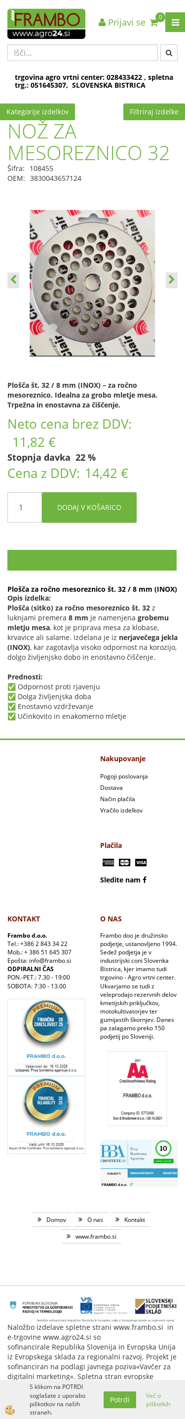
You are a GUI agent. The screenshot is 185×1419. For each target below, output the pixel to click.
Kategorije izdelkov (37, 111)
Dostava (111, 787)
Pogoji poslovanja (124, 776)
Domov (56, 1220)
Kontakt (134, 1220)
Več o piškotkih (158, 1399)
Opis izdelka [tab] (92, 560)
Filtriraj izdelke (154, 111)
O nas (95, 1220)
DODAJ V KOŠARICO (89, 507)
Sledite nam (120, 879)
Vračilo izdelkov (121, 810)
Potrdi (120, 1399)
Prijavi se (122, 22)
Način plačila (117, 799)
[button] (172, 280)
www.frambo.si (95, 1236)
